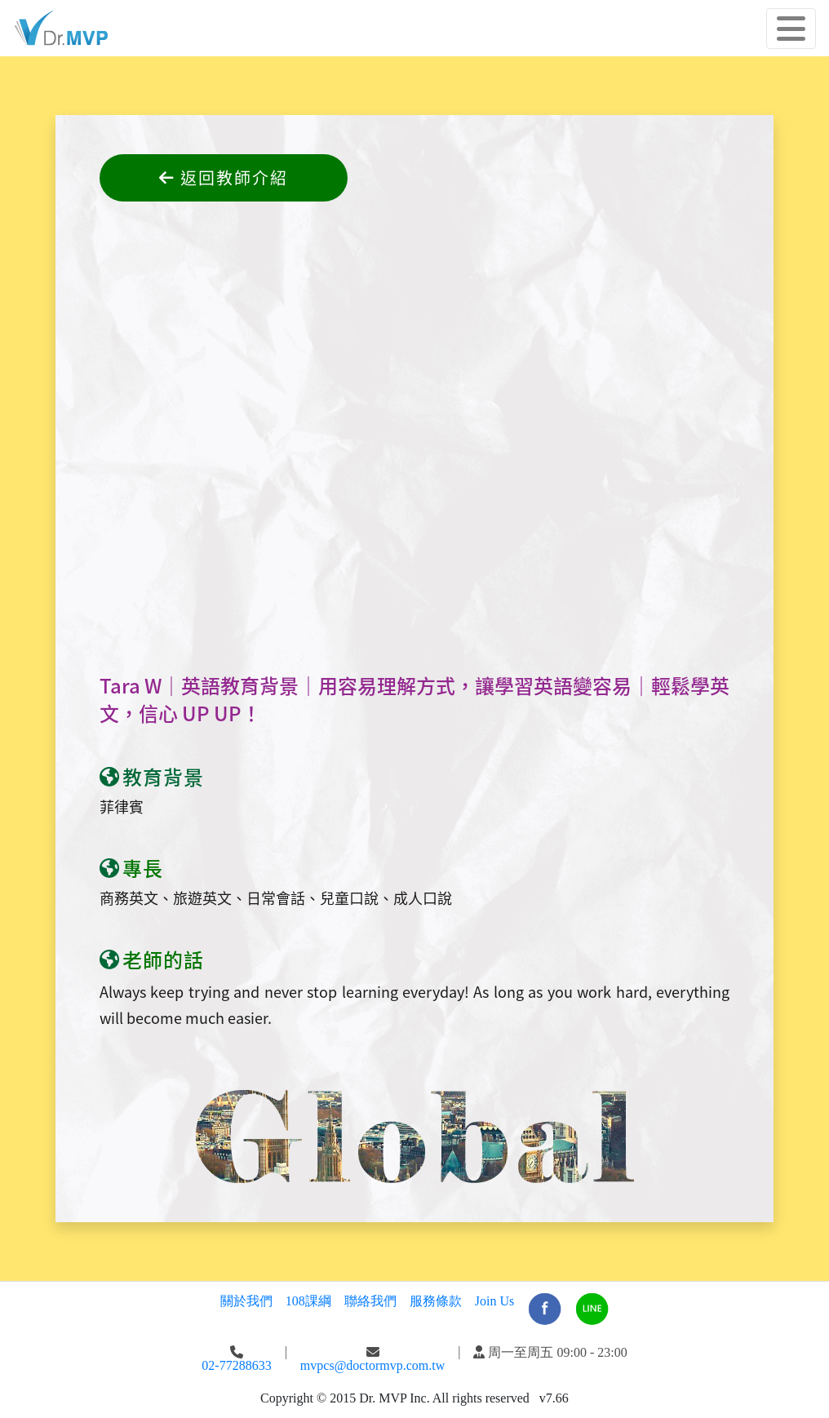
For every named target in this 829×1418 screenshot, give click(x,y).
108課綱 (308, 1301)
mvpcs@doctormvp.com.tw (372, 1365)
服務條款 (436, 1301)
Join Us (494, 1301)
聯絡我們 (370, 1301)
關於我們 (246, 1301)
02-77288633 (236, 1365)
